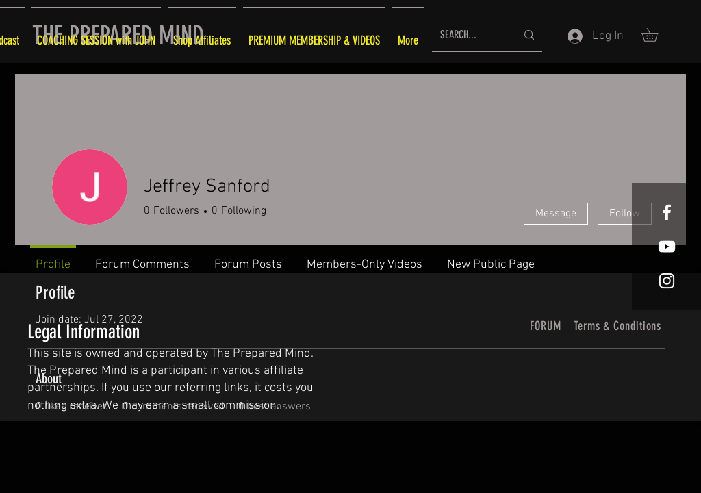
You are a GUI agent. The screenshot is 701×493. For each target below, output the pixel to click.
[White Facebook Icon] (667, 212)
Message (555, 213)
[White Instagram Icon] (667, 280)
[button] (656, 35)
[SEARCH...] (468, 35)
